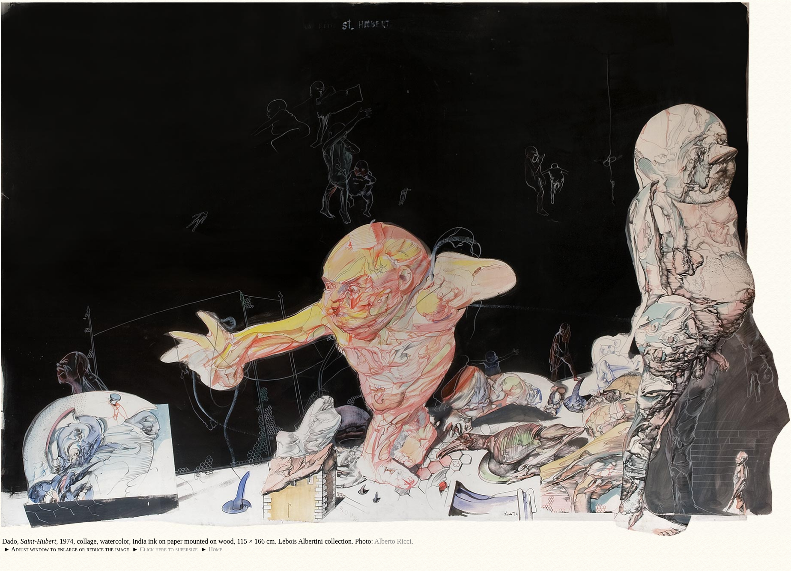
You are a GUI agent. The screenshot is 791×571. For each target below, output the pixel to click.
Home (216, 549)
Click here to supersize (168, 549)
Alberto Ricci (393, 541)
